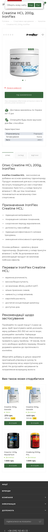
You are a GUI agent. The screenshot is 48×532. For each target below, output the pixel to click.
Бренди (6, 491)
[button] (23, 80)
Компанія (7, 497)
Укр (31, 5)
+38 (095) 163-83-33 (18, 531)
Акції (5, 484)
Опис (7, 155)
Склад (21, 155)
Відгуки (34, 155)
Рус (38, 5)
